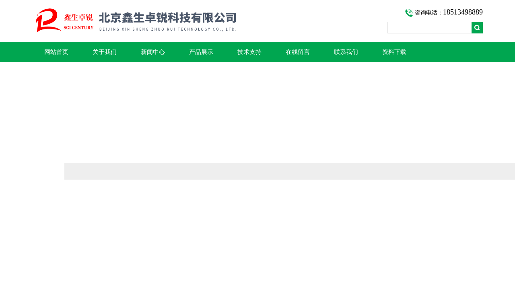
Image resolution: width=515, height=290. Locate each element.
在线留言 (298, 52)
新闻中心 (153, 52)
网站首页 (56, 52)
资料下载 (394, 52)
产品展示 (201, 52)
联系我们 (346, 52)
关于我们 (105, 52)
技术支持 (249, 52)
